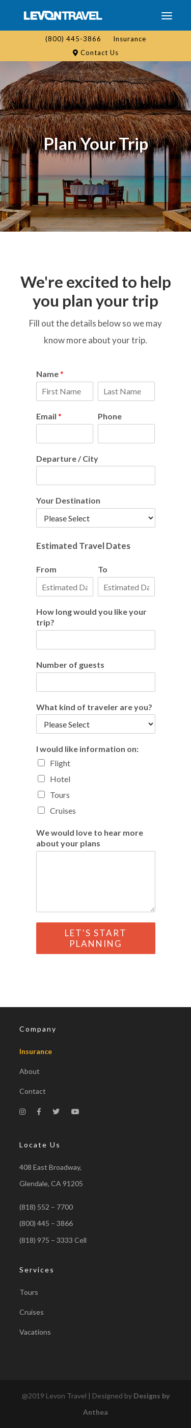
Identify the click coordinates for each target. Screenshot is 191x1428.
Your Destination (68, 500)
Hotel (60, 779)
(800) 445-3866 (73, 39)
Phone (110, 416)
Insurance (129, 39)
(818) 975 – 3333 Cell (53, 1240)
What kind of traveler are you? (94, 707)
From (46, 569)
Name (50, 374)
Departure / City (67, 458)
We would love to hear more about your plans (89, 838)
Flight (60, 763)
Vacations (35, 1331)
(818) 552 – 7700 (46, 1206)
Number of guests (70, 664)
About (29, 1071)
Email (49, 416)
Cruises (63, 810)
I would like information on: (87, 749)
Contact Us (96, 52)
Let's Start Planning (96, 938)
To (102, 569)
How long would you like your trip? (91, 617)
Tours (60, 794)
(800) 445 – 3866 (46, 1223)
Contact (32, 1091)
